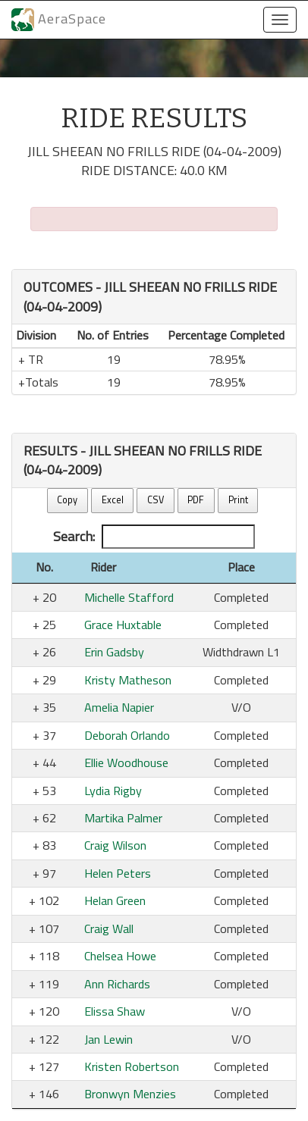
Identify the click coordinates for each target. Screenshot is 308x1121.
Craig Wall (109, 928)
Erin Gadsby (114, 652)
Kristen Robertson (131, 1066)
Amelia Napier (119, 707)
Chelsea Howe (120, 956)
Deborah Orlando (127, 735)
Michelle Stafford (129, 597)
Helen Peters (117, 873)
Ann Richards (117, 984)
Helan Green (115, 900)
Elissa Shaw (114, 1011)
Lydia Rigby (113, 790)
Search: (154, 536)
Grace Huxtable (123, 624)
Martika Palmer (123, 818)
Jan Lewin (108, 1039)
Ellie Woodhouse (126, 762)
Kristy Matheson (127, 680)
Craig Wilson (115, 845)
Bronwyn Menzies (130, 1094)
